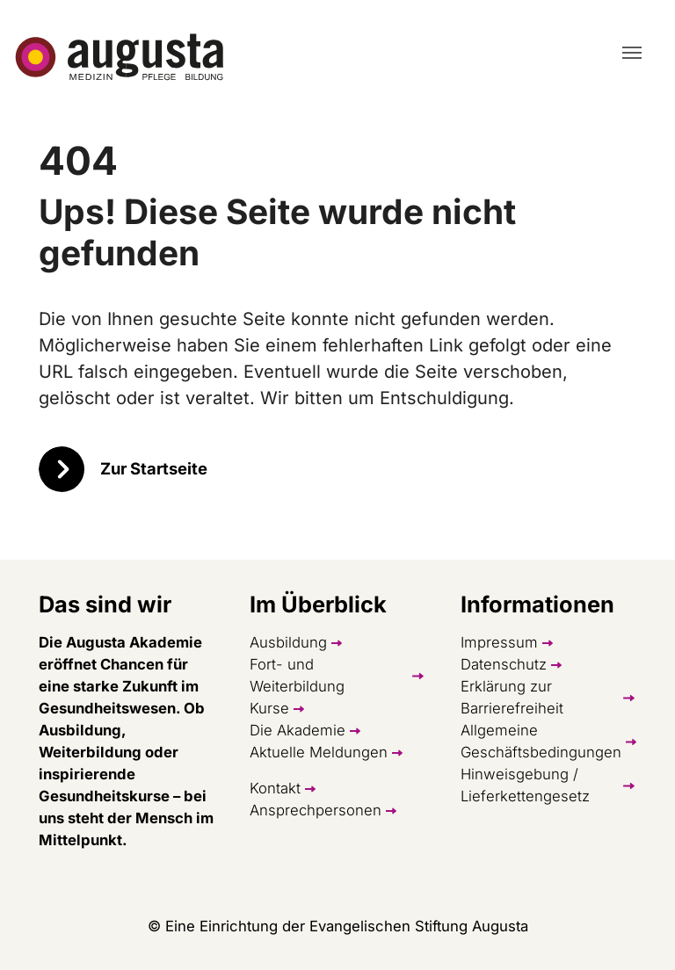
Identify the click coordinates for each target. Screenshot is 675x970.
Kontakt (275, 788)
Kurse (269, 708)
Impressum (499, 642)
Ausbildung (288, 642)
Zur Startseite (153, 468)
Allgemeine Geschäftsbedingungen (541, 741)
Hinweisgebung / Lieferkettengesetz (525, 785)
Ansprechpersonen (315, 810)
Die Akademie (297, 730)
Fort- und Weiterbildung (297, 675)
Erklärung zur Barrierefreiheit (512, 697)
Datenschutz (504, 664)
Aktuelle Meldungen (319, 752)
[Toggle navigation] (632, 53)
